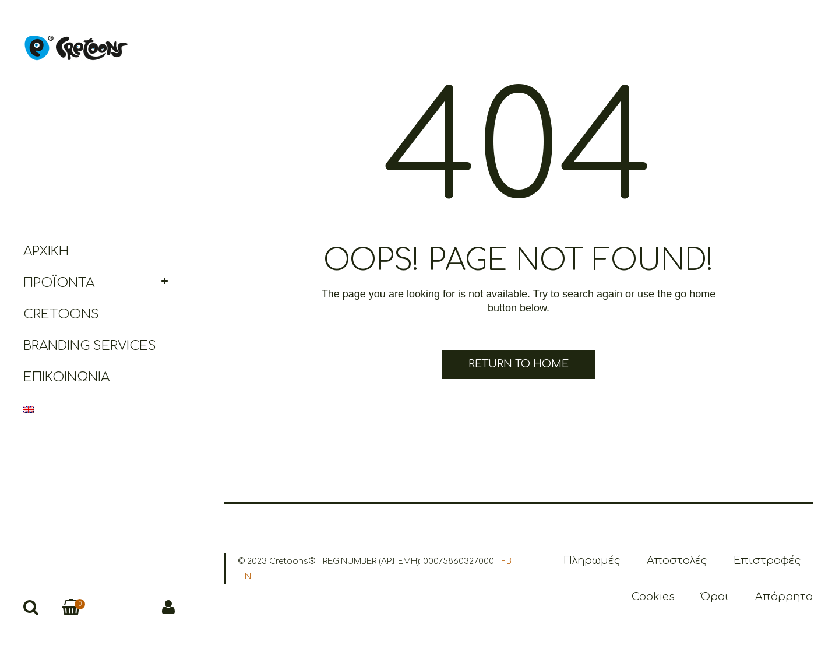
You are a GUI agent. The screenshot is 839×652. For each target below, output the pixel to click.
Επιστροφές (767, 560)
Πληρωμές (592, 560)
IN (247, 576)
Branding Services (89, 346)
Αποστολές (677, 560)
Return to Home (518, 364)
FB (507, 561)
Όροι (715, 596)
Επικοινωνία (66, 377)
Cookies (653, 596)
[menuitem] (99, 409)
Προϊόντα (58, 283)
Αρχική (46, 251)
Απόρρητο (784, 596)
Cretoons (61, 314)
